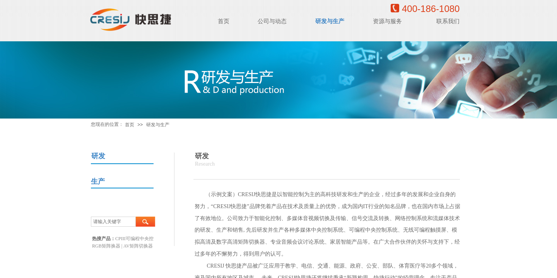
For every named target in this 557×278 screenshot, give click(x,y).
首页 (129, 124)
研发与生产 (157, 124)
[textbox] (113, 222)
